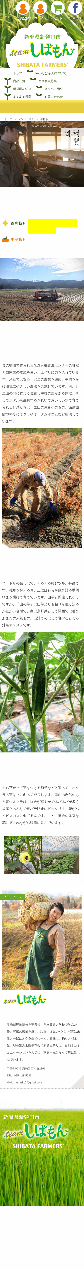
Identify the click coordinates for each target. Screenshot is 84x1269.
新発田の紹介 (22, 89)
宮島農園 (42, 1221)
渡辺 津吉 (42, 1257)
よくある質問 (22, 96)
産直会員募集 (47, 81)
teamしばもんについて (50, 73)
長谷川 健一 (44, 1227)
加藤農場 (42, 1233)
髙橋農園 (42, 1245)
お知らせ (70, 1214)
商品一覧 (19, 81)
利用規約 (70, 1233)
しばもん (14, 1214)
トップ (17, 73)
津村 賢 (41, 1251)
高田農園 (42, 1239)
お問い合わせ (54, 96)
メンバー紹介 (54, 89)
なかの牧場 (43, 1263)
